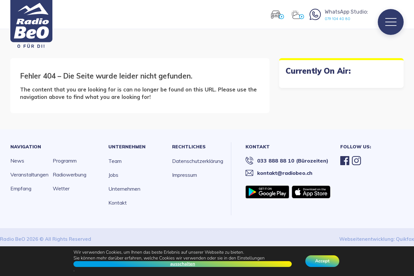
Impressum (184, 175)
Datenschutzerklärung (197, 161)
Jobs (113, 175)
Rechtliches (189, 147)
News (17, 160)
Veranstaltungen (29, 174)
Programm (65, 160)
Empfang (20, 188)
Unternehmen (127, 147)
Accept (322, 261)
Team (115, 161)
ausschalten (182, 264)
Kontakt (117, 202)
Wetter (61, 188)
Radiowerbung (69, 174)
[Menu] (391, 22)
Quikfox (405, 239)
